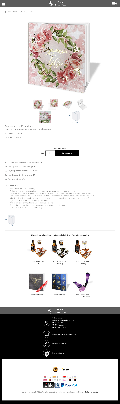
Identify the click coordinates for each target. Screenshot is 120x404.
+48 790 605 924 (61, 344)
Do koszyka (67, 153)
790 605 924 (33, 171)
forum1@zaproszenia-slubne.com (64, 334)
